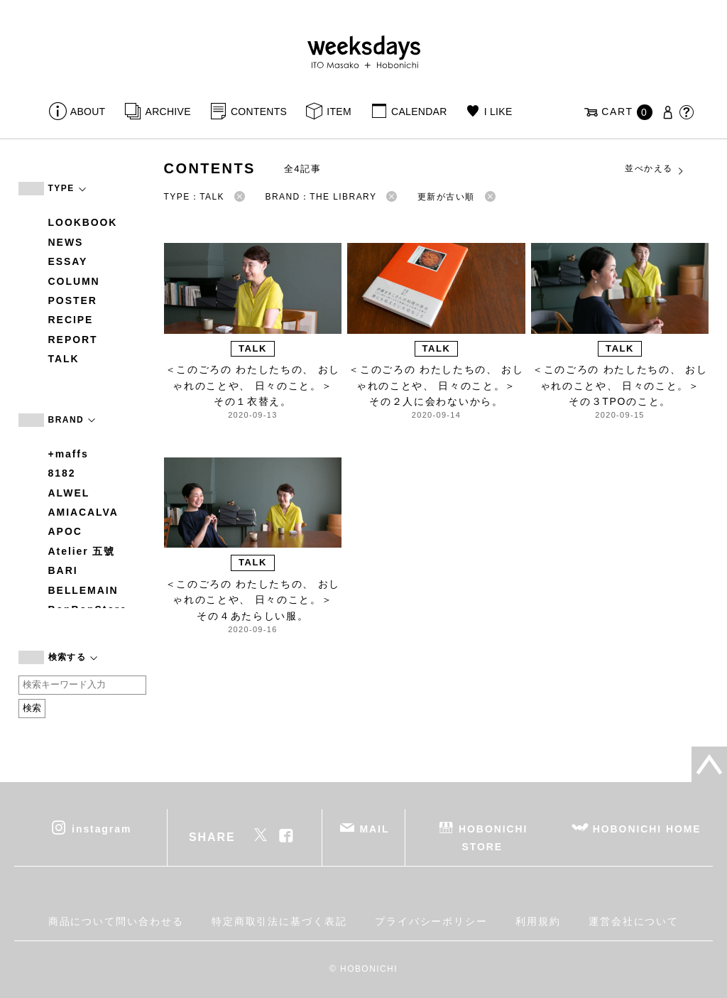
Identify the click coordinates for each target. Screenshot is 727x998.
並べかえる (654, 169)
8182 (62, 473)
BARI (63, 570)
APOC (65, 531)
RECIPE (71, 319)
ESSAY (68, 261)
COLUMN (74, 281)
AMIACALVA (83, 512)
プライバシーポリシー (431, 921)
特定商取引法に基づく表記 (279, 921)
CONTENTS (259, 111)
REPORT (73, 339)
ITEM (339, 111)
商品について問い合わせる (116, 921)
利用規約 (538, 921)
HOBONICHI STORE (493, 837)
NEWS (66, 242)
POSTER (72, 300)
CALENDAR (419, 111)
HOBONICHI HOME (647, 828)
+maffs (68, 454)
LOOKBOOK (83, 222)
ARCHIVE (168, 111)
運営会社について (634, 921)
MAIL (374, 828)
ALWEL (69, 493)
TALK (64, 358)
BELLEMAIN (83, 590)
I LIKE (498, 111)
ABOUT (88, 111)
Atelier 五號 (82, 551)
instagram (101, 828)
